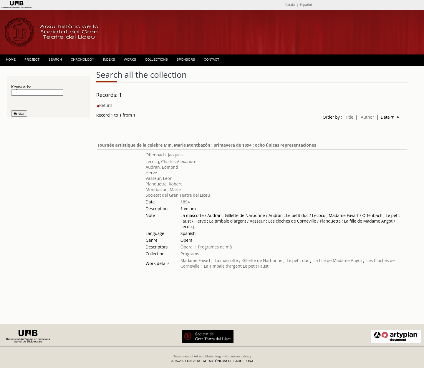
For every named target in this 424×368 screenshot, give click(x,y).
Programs (189, 253)
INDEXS (109, 59)
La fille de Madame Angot (337, 260)
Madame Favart (195, 260)
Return (104, 105)
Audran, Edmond (162, 167)
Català (290, 4)
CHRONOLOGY (82, 59)
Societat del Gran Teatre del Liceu (178, 195)
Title (349, 117)
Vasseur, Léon (159, 178)
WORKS (130, 59)
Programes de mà (215, 247)
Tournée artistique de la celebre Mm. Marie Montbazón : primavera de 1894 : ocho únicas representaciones (206, 145)
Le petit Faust (256, 266)
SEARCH (55, 59)
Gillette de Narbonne (262, 260)
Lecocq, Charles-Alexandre (171, 161)
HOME (11, 59)
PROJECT (31, 59)
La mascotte (226, 260)
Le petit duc (298, 260)
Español (306, 4)
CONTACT (211, 59)
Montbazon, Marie (163, 189)
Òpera (186, 247)
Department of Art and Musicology (197, 356)
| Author (364, 117)
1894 (185, 202)
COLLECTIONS (156, 59)
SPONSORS (186, 59)
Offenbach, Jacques (164, 155)
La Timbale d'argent (222, 266)
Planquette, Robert (164, 184)
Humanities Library (237, 356)
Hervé (151, 172)
